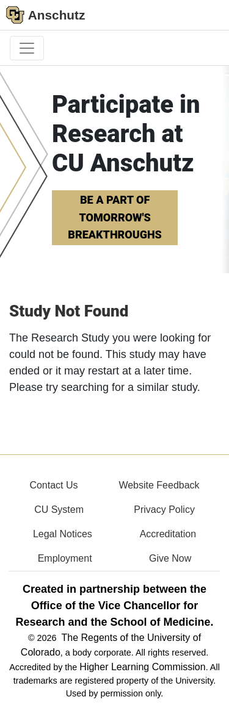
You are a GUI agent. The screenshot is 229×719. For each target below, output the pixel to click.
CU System (59, 509)
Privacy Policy (164, 509)
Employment (65, 558)
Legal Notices (62, 534)
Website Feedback (158, 485)
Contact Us (53, 485)
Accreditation (168, 534)
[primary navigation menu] (27, 48)
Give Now (170, 558)
